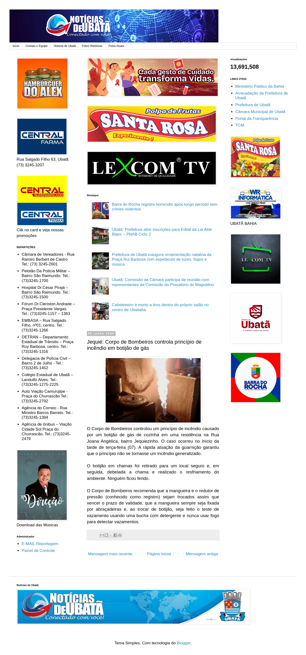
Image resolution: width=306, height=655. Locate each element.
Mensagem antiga (202, 554)
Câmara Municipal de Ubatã (260, 111)
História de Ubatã (65, 46)
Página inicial (159, 554)
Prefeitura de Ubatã (252, 105)
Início (16, 46)
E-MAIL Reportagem (40, 543)
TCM (239, 125)
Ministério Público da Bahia (259, 86)
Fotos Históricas (92, 46)
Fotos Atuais (116, 46)
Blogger (184, 643)
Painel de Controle (38, 550)
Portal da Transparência (256, 118)
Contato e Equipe (37, 46)
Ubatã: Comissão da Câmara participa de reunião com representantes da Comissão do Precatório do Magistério (163, 282)
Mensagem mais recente (110, 554)
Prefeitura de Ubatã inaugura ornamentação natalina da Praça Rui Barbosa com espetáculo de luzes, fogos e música (162, 259)
